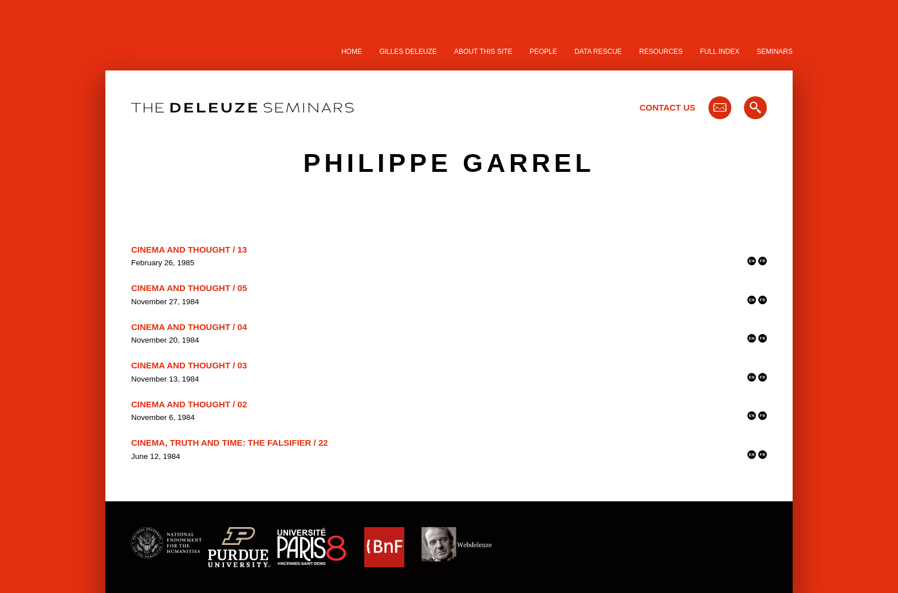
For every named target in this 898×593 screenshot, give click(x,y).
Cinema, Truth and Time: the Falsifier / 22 (229, 442)
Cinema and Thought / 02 (189, 404)
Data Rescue (598, 52)
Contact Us (667, 107)
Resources (661, 52)
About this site (483, 52)
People (543, 52)
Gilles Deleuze (408, 52)
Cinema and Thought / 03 (189, 365)
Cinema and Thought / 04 (189, 327)
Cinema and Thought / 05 (189, 288)
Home (351, 52)
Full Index (719, 52)
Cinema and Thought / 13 (189, 249)
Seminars (775, 52)
